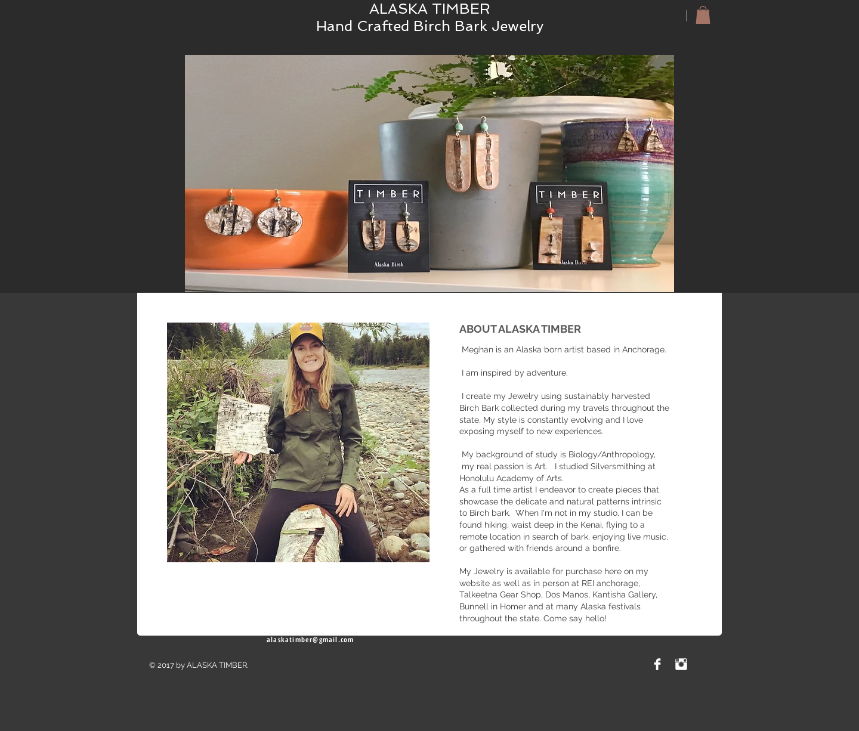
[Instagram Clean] (681, 664)
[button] (703, 15)
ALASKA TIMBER (429, 8)
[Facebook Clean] (657, 664)
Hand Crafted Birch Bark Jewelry (429, 26)
